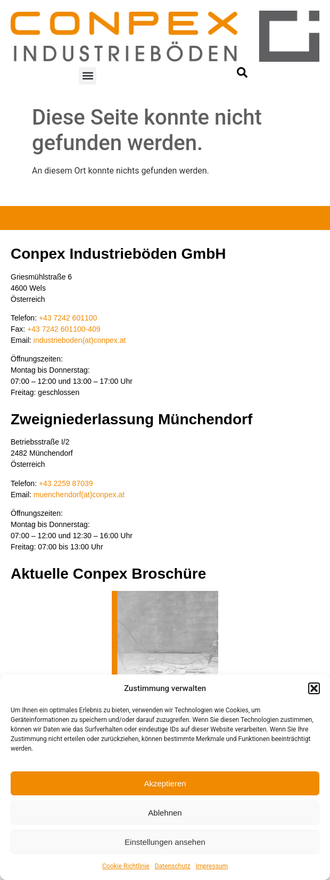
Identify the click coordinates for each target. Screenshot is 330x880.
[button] (314, 688)
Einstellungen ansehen (165, 841)
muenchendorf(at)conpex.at (79, 494)
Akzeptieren (165, 783)
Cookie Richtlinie (126, 866)
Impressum (212, 866)
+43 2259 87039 (66, 483)
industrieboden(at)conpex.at (80, 340)
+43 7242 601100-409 (63, 329)
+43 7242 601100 (68, 318)
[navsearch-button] (242, 75)
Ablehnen (165, 812)
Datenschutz (173, 866)
